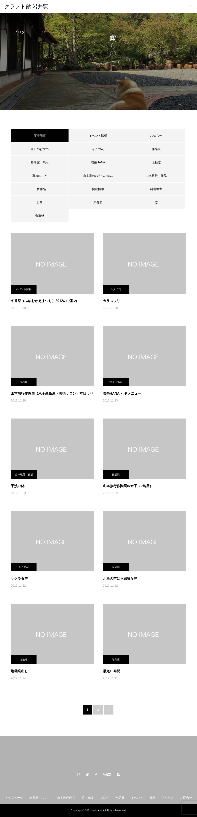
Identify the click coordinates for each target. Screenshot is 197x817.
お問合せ (186, 797)
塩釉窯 (158, 162)
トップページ (14, 797)
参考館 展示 (40, 162)
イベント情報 (98, 135)
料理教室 (156, 189)
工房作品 (40, 189)
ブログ (104, 797)
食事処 (39, 215)
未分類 (97, 202)
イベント (137, 797)
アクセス (168, 797)
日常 (40, 202)
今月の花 (98, 149)
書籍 (152, 797)
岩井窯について (39, 797)
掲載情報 (98, 189)
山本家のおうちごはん (98, 175)
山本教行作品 (66, 797)
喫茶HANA (98, 162)
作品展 (156, 149)
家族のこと (39, 175)
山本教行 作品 (156, 175)
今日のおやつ (40, 149)
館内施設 (87, 797)
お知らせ (156, 135)
